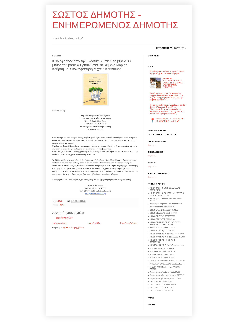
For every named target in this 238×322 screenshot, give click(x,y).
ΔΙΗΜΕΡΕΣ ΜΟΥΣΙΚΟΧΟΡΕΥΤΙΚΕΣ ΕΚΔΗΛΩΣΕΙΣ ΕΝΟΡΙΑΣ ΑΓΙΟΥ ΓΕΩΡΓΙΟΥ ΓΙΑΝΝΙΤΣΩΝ (173, 83)
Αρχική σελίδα (94, 223)
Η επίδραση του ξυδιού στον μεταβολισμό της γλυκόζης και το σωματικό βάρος (167, 72)
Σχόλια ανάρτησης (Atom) (73, 228)
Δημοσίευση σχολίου (64, 218)
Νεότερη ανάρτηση (60, 223)
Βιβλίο (62, 205)
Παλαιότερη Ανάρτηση (129, 223)
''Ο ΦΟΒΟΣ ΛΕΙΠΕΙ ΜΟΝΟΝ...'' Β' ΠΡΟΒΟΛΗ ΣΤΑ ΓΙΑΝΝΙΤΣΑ (170, 120)
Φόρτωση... (152, 145)
